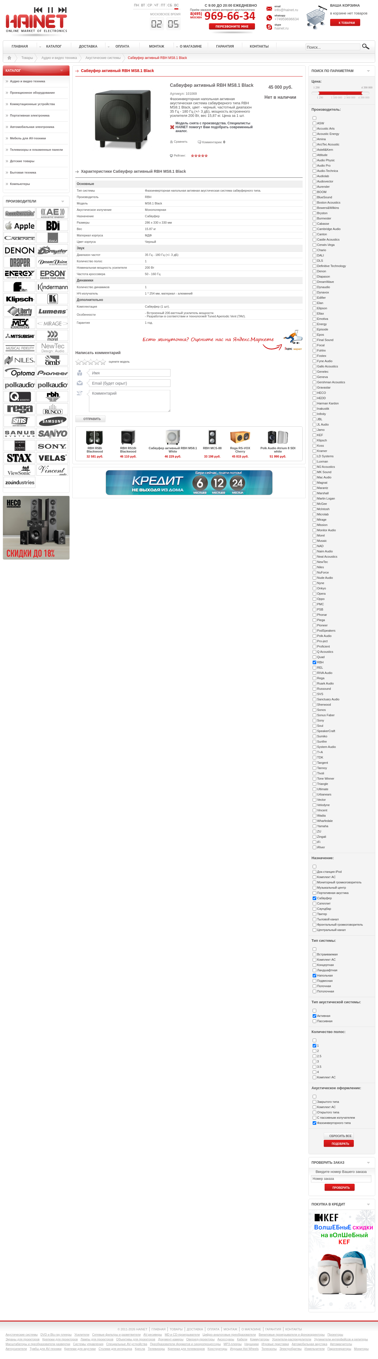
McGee (322, 503)
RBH (320, 662)
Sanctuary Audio (328, 699)
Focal (321, 345)
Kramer (322, 451)
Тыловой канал (328, 919)
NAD (320, 546)
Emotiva (322, 318)
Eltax (320, 313)
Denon (321, 271)
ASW (320, 123)
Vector (321, 799)
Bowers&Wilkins (328, 207)
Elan (320, 303)
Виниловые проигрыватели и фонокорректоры (292, 1334)
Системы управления (88, 1344)
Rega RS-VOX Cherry (240, 449)
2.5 (319, 1056)
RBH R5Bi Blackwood (95, 449)
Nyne (320, 583)
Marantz (322, 488)
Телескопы (269, 1348)
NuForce (323, 572)
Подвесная (325, 980)
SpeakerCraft (326, 731)
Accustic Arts (326, 128)
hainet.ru (282, 28)
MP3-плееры (233, 1344)
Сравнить (180, 141)
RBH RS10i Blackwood (128, 449)
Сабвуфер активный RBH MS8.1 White (173, 449)
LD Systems (325, 456)
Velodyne (323, 805)
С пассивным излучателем (336, 1117)
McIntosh (323, 509)
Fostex (321, 355)
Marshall (323, 493)
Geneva (322, 377)
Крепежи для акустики (80, 1348)
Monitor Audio (326, 530)
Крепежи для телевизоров (186, 1348)
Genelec (322, 371)
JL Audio (323, 424)
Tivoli (320, 773)
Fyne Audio (324, 361)
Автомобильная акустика (309, 1344)
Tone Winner (325, 778)
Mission (322, 525)
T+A (320, 752)
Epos (320, 334)
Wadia (321, 815)
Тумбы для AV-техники (45, 1348)
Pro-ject (322, 641)
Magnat (322, 482)
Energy (322, 324)
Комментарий (129, 401)
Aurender (323, 186)
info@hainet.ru (286, 10)
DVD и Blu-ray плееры (55, 1334)
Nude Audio (325, 577)
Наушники (251, 1344)
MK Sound (324, 472)
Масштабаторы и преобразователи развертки (38, 1344)
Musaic (322, 540)
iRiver (321, 847)
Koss (320, 445)
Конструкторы (217, 1348)
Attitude (322, 155)
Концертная (325, 965)
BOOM (322, 192)
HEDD (321, 398)
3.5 (319, 1066)
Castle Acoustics (328, 239)
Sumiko (322, 736)
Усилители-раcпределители (291, 1339)
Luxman (322, 461)
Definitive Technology (331, 266)
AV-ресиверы (153, 1334)
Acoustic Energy (328, 133)
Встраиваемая (327, 954)
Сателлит (324, 903)
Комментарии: (212, 142)
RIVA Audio (324, 672)
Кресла (140, 1348)
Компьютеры (20, 184)
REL (320, 667)
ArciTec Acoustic (328, 144)
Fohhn (321, 350)
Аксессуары (226, 1339)
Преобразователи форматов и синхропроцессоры (185, 1344)
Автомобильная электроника (32, 127)
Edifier (321, 297)
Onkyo (321, 588)
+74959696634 (287, 19)
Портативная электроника (30, 115)
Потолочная (325, 991)
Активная (323, 1015)
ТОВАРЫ (176, 1329)
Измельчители (314, 1348)
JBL (319, 419)
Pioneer (322, 625)
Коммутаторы (259, 1339)
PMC (320, 604)
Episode (322, 329)
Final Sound (325, 340)
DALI (320, 255)
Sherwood (324, 704)
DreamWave (325, 281)
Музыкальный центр (331, 887)
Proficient (323, 646)
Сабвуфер (324, 898)
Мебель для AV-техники (28, 138)
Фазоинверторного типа (334, 1123)
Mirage (322, 519)
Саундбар (324, 908)
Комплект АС (326, 877)
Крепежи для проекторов (60, 1339)
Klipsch (322, 440)
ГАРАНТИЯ (273, 1329)
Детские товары (22, 161)
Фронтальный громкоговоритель (340, 924)
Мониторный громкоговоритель (339, 882)
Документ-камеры (170, 1339)
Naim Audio (325, 551)
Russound (324, 688)
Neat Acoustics (327, 556)
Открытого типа (328, 1112)
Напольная (325, 975)
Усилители (81, 1334)
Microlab (323, 514)
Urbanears (324, 794)
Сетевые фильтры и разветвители (116, 1334)
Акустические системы (103, 58)
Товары (27, 58)
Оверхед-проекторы (200, 1339)
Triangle (322, 783)
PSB (320, 609)
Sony (320, 720)
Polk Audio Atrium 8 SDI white (277, 449)
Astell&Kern (325, 149)
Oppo (321, 599)
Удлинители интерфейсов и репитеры (341, 1339)
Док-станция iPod (329, 871)
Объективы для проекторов (135, 1339)
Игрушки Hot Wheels (244, 1348)
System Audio (326, 746)
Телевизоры (156, 1348)
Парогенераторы (339, 1348)
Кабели (242, 1339)
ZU (319, 831)
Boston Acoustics (328, 202)
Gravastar (323, 387)
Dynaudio (323, 287)
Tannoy (322, 768)
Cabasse (323, 223)
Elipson (322, 308)
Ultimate (322, 789)
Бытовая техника (23, 172)
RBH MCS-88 (212, 448)
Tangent (322, 762)
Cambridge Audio (328, 229)
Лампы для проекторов (97, 1339)
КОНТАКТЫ (293, 1329)
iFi (318, 842)
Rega (320, 678)
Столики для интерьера (115, 1348)
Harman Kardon (328, 403)
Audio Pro (323, 165)
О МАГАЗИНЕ (251, 1329)
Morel (321, 535)
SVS (320, 694)
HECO (321, 392)
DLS (320, 260)
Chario (321, 250)
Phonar (322, 614)
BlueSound (324, 197)
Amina (321, 139)
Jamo (321, 429)
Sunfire (322, 741)
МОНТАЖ (231, 1329)
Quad (321, 657)
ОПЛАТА (213, 1329)
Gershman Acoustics (331, 382)
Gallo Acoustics (327, 366)
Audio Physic (326, 160)
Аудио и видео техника (59, 58)
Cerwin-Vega (326, 244)
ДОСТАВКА (195, 1329)
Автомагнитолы (341, 1344)
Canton (322, 234)
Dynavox (323, 292)
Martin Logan (326, 498)
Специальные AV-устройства (126, 1344)
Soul (320, 725)
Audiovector (325, 181)
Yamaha (322, 826)
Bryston (322, 213)
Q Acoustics (325, 651)
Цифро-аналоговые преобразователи (229, 1334)
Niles (320, 567)
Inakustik (323, 408)
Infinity (321, 414)
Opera (321, 593)
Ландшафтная (327, 970)
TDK (320, 757)
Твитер (322, 914)
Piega (321, 620)
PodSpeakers (326, 630)
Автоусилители (16, 1348)
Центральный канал (331, 929)
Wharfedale (325, 820)
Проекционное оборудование (32, 92)
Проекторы (335, 1334)
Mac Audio (324, 477)
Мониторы (361, 1348)
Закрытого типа (328, 1101)
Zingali (321, 836)
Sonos (321, 709)
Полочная (324, 986)
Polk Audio (324, 636)
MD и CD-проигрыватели (182, 1334)
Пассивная (324, 1021)
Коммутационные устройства (32, 104)
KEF (320, 435)
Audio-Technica (327, 170)
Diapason (323, 276)
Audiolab (323, 176)
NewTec (322, 562)
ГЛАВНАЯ (158, 1329)
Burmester (324, 218)
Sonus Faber (326, 715)
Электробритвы (291, 1348)
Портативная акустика (333, 893)
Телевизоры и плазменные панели (36, 149)
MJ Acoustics (326, 466)
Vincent (322, 810)
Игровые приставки (275, 1344)
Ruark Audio (325, 683)
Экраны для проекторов (22, 1339)
